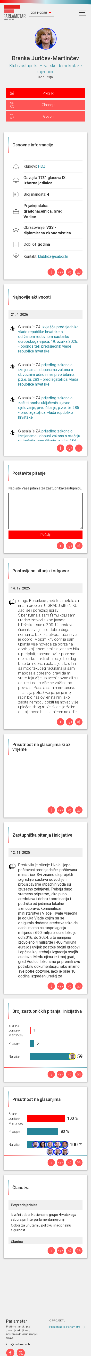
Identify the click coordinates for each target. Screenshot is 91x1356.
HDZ (42, 166)
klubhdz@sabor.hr (53, 256)
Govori (48, 116)
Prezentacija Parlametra (64, 1326)
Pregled (48, 93)
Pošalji (45, 535)
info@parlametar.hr (18, 1344)
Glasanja (48, 105)
